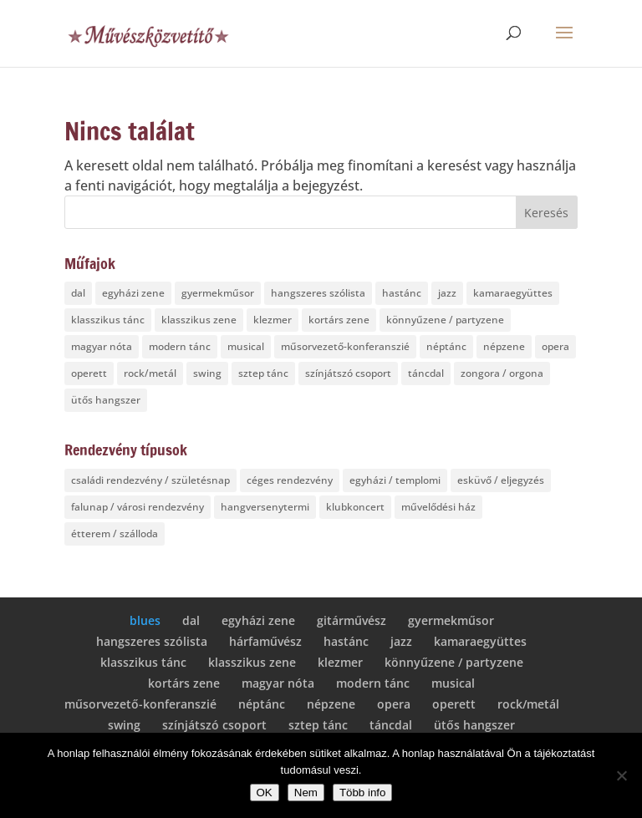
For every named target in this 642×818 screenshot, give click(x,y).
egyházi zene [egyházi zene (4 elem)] (133, 293)
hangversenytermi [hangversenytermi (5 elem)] (265, 507)
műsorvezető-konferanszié (140, 704)
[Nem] (621, 775)
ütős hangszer (474, 725)
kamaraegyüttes (480, 641)
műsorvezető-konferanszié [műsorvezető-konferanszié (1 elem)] (345, 346)
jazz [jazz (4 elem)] (447, 293)
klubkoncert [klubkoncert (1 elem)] (355, 507)
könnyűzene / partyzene (454, 662)
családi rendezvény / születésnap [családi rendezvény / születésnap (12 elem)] (150, 480)
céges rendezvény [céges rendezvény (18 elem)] (290, 480)
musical (453, 683)
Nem (306, 792)
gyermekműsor (451, 620)
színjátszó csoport (214, 725)
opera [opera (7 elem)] (555, 346)
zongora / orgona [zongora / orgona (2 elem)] (502, 373)
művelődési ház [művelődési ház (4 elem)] (438, 507)
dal (191, 620)
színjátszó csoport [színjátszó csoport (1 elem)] (348, 373)
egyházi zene (258, 620)
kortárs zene (184, 683)
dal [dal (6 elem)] (78, 293)
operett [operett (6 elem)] (89, 373)
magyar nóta (278, 683)
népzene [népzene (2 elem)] (504, 346)
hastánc (346, 641)
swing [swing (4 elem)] (207, 373)
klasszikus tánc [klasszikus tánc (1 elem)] (108, 319)
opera (393, 704)
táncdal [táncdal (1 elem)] (426, 373)
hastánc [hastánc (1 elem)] (401, 293)
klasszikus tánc (143, 662)
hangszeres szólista (151, 641)
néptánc (261, 704)
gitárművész (351, 620)
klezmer (340, 662)
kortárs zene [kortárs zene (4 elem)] (338, 319)
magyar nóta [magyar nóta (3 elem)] (101, 346)
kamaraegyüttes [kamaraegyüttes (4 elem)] (513, 293)
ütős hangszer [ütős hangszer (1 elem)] (105, 400)
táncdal (390, 725)
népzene (331, 704)
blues (145, 620)
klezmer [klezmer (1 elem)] (272, 319)
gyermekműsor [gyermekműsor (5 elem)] (217, 293)
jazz (401, 641)
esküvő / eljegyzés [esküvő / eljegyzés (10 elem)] (500, 480)
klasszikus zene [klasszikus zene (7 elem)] (199, 319)
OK (265, 792)
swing (124, 725)
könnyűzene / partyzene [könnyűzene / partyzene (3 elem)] (445, 319)
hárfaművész (265, 641)
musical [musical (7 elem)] (245, 346)
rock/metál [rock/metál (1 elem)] (150, 373)
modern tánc (373, 683)
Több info (362, 792)
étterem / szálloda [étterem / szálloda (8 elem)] (114, 533)
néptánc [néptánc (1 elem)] (446, 346)
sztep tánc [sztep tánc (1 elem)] (263, 373)
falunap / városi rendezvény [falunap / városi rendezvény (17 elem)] (137, 507)
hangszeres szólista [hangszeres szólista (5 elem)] (318, 293)
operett (454, 704)
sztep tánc (318, 725)
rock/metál (528, 704)
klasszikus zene (252, 662)
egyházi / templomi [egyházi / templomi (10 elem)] (395, 480)
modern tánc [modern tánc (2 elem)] (180, 346)
